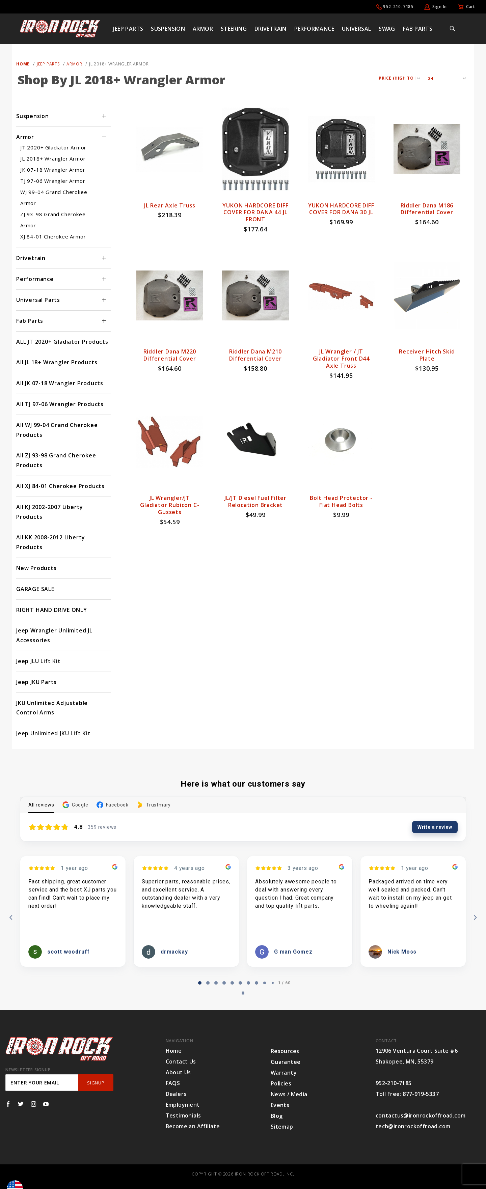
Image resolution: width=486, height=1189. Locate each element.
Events (280, 1105)
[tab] (200, 983)
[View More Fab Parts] (104, 321)
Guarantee (286, 1062)
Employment (183, 1104)
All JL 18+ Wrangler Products (56, 362)
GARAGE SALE (35, 589)
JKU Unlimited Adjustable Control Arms (52, 707)
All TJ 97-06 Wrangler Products (60, 404)
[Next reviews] (474, 917)
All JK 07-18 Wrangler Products (59, 383)
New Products (36, 568)
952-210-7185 (398, 6)
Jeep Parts (128, 28)
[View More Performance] (104, 279)
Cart (470, 6)
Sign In (439, 6)
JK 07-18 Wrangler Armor (52, 169)
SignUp (95, 1083)
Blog (277, 1116)
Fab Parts (418, 28)
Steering (234, 28)
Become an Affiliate (193, 1126)
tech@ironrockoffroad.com (413, 1126)
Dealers (176, 1094)
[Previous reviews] (10, 917)
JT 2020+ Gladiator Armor (53, 147)
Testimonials (183, 1115)
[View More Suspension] (104, 116)
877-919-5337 (421, 1094)
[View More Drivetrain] (104, 258)
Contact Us (181, 1061)
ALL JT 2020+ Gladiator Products (62, 341)
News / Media (289, 1094)
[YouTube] (46, 1104)
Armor (203, 28)
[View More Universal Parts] (104, 300)
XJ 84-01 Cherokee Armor (53, 236)
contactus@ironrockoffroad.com (421, 1115)
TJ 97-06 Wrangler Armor (52, 180)
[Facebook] (8, 1104)
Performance (314, 28)
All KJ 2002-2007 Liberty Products (49, 511)
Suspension (168, 28)
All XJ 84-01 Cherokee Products (60, 486)
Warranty (284, 1072)
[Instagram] (33, 1104)
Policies (281, 1083)
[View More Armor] (104, 137)
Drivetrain (270, 28)
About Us (178, 1072)
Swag (387, 28)
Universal (356, 28)
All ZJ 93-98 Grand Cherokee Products (56, 460)
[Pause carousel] (243, 993)
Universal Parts (38, 300)
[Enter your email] (41, 1082)
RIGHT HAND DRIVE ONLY (51, 610)
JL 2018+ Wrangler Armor (52, 158)
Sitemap (282, 1126)
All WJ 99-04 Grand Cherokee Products (57, 429)
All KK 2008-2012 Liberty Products (50, 542)
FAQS (173, 1083)
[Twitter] (21, 1104)
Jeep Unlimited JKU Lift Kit (53, 733)
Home (174, 1050)
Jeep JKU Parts (36, 682)
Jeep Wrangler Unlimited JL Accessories (54, 635)
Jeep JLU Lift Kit (38, 661)
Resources (285, 1051)
